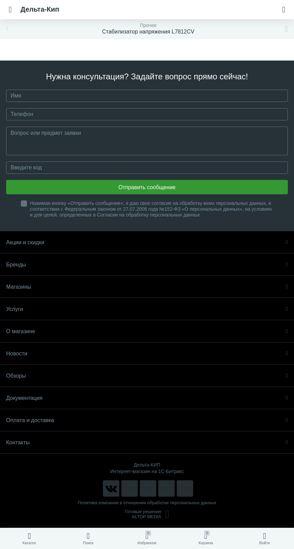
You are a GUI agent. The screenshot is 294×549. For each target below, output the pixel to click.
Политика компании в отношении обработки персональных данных (147, 502)
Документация (147, 398)
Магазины (147, 287)
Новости (147, 353)
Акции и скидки (147, 242)
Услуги (147, 309)
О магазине (147, 331)
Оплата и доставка (147, 420)
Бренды (147, 264)
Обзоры (147, 376)
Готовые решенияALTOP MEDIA (147, 514)
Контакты (147, 442)
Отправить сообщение (146, 187)
